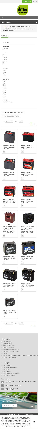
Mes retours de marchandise (10, 367)
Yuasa (5, 64)
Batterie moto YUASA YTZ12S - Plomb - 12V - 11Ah (9, 312)
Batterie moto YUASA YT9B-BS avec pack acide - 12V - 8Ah (9, 285)
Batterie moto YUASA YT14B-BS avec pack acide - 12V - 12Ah (27, 285)
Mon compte (27, 1)
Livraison (5, 353)
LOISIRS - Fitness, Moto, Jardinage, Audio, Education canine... (18, 29)
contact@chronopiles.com (15, 385)
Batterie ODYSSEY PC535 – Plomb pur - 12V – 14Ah (9, 174)
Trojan (6, 61)
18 (5, 97)
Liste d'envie (33, 1)
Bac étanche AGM (8, 102)
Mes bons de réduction (9, 375)
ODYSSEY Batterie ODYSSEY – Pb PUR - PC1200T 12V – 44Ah (9, 201)
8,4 (5, 83)
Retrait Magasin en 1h (8, 345)
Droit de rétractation (8, 347)
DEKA (5, 55)
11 (5, 86)
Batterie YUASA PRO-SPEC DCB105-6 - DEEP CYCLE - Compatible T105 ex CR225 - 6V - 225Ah (27, 229)
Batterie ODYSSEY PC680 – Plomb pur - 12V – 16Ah (27, 174)
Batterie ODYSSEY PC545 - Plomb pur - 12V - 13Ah (27, 147)
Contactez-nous (7, 341)
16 (5, 95)
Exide (5, 57)
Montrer (17, 121)
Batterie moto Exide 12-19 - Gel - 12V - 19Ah (27, 258)
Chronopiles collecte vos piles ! (11, 351)
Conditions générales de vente (11, 349)
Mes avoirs (6, 369)
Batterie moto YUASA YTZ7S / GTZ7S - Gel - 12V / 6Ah (9, 258)
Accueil (5, 27)
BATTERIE (12, 27)
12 (5, 73)
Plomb (6, 48)
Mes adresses (7, 371)
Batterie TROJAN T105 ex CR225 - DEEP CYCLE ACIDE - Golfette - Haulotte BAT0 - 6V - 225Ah (9, 229)
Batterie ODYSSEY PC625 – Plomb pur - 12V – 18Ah (9, 147)
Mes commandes (7, 365)
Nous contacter (5, 379)
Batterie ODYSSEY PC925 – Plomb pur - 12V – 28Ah (27, 201)
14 (5, 93)
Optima (6, 59)
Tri (4, 121)
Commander (36, 1)
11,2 (5, 88)
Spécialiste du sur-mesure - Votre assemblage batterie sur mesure (19, 355)
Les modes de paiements (9, 357)
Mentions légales (7, 343)
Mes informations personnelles (11, 373)
